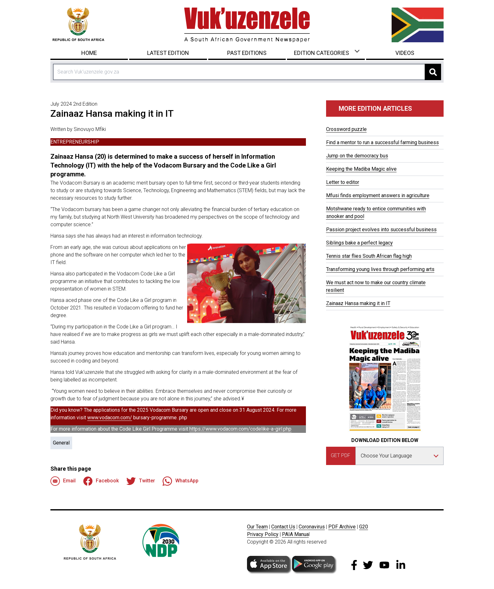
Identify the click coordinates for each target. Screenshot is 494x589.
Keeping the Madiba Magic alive (361, 169)
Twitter (140, 481)
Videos (404, 53)
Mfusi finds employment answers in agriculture (377, 195)
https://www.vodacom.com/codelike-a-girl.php (240, 429)
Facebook (101, 481)
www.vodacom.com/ (109, 418)
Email (63, 481)
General (61, 443)
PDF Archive (342, 527)
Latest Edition (168, 53)
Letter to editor (342, 182)
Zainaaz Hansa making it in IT (358, 303)
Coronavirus (312, 527)
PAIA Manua (295, 534)
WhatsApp (180, 481)
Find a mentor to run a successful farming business (382, 142)
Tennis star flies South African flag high (369, 256)
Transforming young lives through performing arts (380, 269)
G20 (363, 527)
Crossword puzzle (346, 129)
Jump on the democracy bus (357, 156)
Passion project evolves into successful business (381, 230)
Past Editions (247, 53)
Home (89, 53)
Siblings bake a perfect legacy (359, 243)
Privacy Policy (263, 534)
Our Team (257, 527)
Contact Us (283, 527)
